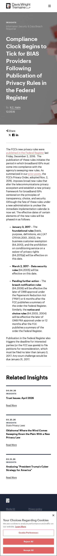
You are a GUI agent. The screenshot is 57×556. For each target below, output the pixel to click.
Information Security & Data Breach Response (24, 27)
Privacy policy (35, 509)
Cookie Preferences (28, 532)
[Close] (53, 515)
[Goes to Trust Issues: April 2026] (11, 405)
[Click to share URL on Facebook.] (13, 135)
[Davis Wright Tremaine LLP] (18, 6)
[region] (28, 533)
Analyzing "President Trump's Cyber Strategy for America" (27, 468)
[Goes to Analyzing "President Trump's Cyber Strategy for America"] (11, 477)
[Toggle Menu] (49, 6)
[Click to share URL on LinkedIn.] (17, 135)
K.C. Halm (15, 107)
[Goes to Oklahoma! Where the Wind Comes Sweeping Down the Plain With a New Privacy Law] (11, 445)
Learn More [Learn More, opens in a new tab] (20, 526)
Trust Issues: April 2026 (20, 397)
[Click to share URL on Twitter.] (10, 135)
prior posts (34, 174)
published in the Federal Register (25, 153)
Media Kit (10, 509)
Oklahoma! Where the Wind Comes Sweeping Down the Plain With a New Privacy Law (28, 434)
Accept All (28, 550)
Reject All (28, 541)
